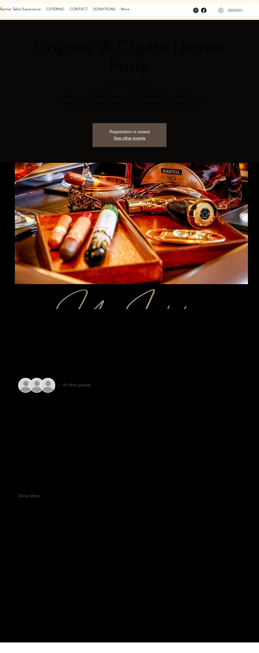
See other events (129, 138)
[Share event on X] (33, 628)
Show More (29, 495)
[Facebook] (203, 10)
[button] (250, 10)
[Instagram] (195, 10)
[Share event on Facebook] (20, 628)
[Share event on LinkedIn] (46, 628)
